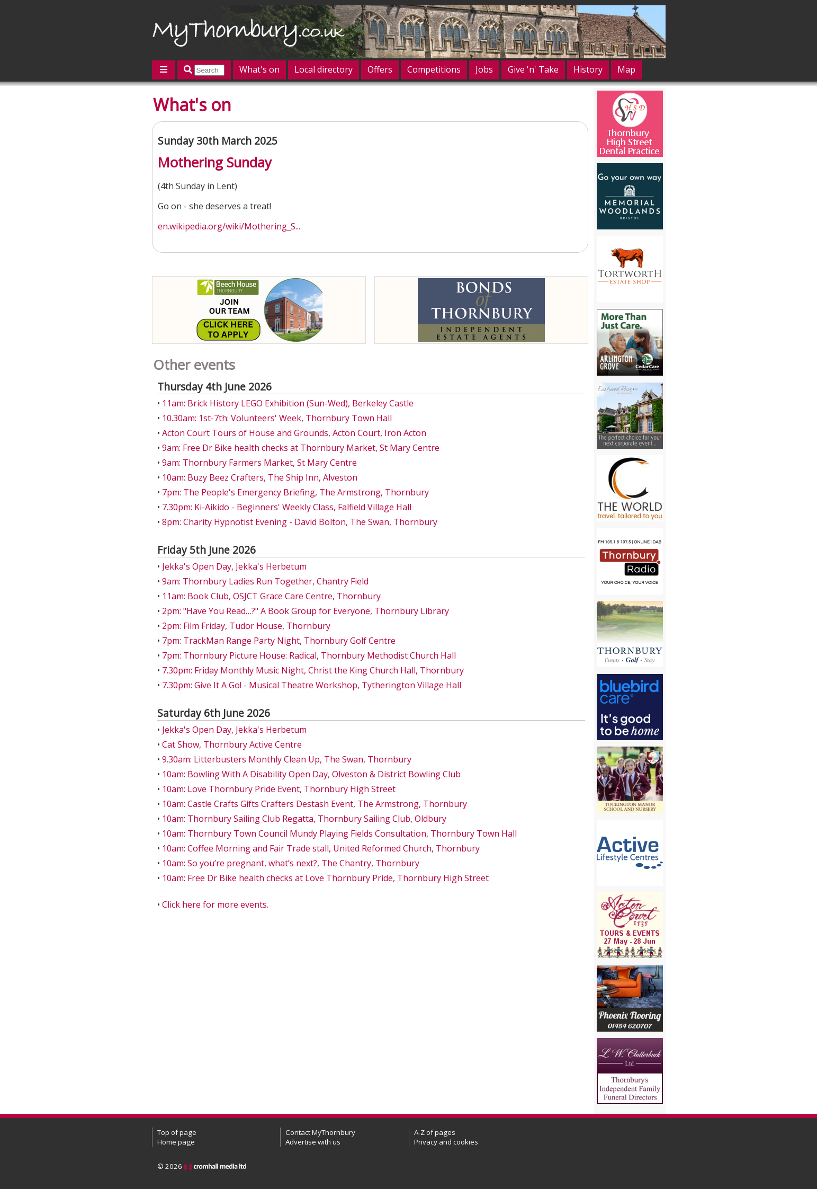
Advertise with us (312, 1142)
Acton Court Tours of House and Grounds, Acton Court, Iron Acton (294, 433)
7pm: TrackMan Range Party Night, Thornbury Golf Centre (279, 640)
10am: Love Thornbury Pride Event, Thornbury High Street (279, 789)
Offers (379, 69)
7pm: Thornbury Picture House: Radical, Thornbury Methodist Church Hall (309, 655)
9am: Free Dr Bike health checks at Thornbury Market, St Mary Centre (300, 448)
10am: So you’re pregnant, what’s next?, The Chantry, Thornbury (290, 863)
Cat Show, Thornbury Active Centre (232, 744)
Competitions (434, 69)
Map (626, 69)
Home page (176, 1142)
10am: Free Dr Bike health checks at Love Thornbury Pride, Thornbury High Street (325, 878)
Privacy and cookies (446, 1142)
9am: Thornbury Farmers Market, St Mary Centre (259, 462)
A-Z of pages (434, 1132)
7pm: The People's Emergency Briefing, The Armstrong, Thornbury (295, 492)
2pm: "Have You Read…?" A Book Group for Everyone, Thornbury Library (305, 611)
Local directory (323, 69)
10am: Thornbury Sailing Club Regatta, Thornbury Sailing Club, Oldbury (304, 818)
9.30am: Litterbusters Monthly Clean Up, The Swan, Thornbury (286, 759)
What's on (259, 69)
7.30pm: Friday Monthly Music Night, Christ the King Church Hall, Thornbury (313, 670)
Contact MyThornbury (320, 1132)
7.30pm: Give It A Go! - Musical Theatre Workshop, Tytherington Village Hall (311, 685)
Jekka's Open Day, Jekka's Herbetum (234, 566)
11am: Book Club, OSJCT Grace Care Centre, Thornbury (271, 596)
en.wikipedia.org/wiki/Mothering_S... (229, 226)
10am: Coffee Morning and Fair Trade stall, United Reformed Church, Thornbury (321, 848)
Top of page (176, 1132)
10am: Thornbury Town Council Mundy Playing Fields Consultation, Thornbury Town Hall (339, 833)
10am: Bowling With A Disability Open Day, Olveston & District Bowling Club (311, 774)
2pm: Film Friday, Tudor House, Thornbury (246, 626)
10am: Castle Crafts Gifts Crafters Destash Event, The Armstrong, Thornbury (314, 804)
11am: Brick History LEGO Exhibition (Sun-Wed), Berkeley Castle (288, 403)
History (588, 69)
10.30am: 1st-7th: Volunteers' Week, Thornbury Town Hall (277, 418)
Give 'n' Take (533, 69)
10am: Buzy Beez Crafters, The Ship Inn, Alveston (259, 477)
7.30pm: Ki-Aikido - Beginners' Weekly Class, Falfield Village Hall (286, 507)
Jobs (484, 69)
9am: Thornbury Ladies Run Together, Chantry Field (265, 581)
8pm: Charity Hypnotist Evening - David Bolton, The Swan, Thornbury (299, 522)
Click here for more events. (215, 904)
